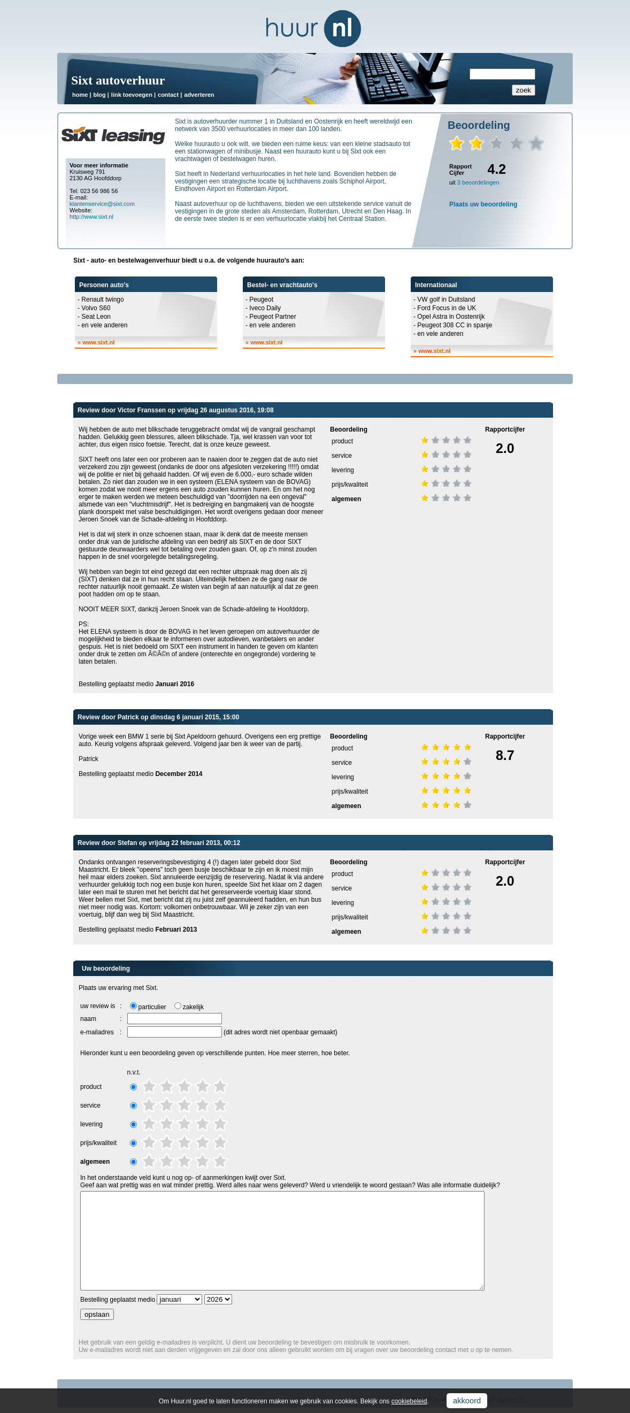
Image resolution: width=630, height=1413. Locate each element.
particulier (152, 1007)
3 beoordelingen (478, 182)
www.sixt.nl (98, 342)
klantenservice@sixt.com (102, 204)
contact (168, 94)
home (80, 94)
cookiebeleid (409, 1401)
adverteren (199, 94)
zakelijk (193, 1007)
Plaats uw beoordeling (483, 204)
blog (99, 94)
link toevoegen (131, 94)
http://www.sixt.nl (91, 216)
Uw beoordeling (106, 968)
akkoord (467, 1400)
